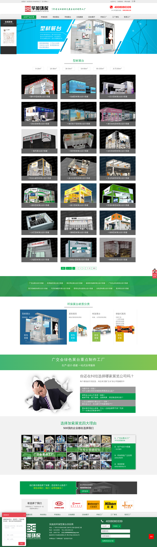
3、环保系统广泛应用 (124, 456)
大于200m (117, 68)
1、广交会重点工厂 (124, 439)
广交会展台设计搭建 (36, 283)
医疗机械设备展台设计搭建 (38, 288)
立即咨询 (85, 491)
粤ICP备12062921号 (73, 535)
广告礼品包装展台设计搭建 (118, 283)
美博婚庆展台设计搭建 (55, 283)
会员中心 (113, 1)
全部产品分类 (28, 17)
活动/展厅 (91, 17)
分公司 (105, 526)
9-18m (38, 68)
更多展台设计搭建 (122, 288)
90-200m (100, 68)
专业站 (116, 526)
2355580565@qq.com (72, 532)
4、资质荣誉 (124, 465)
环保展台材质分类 (78, 304)
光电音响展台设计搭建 (104, 288)
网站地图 (127, 1)
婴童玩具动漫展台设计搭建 (83, 288)
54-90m (84, 68)
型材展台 (78, 60)
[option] (78, 36)
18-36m (53, 68)
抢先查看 (26, 337)
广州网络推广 (59, 538)
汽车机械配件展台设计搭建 (60, 288)
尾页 (94, 268)
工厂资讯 (115, 17)
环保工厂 (104, 17)
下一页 (88, 268)
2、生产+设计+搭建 (124, 448)
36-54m (68, 68)
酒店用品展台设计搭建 (74, 283)
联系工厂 (127, 17)
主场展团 (79, 17)
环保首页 (44, 17)
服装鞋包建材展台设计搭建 (95, 283)
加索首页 (29, 514)
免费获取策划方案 (108, 541)
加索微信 (120, 1)
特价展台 (56, 17)
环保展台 (68, 17)
